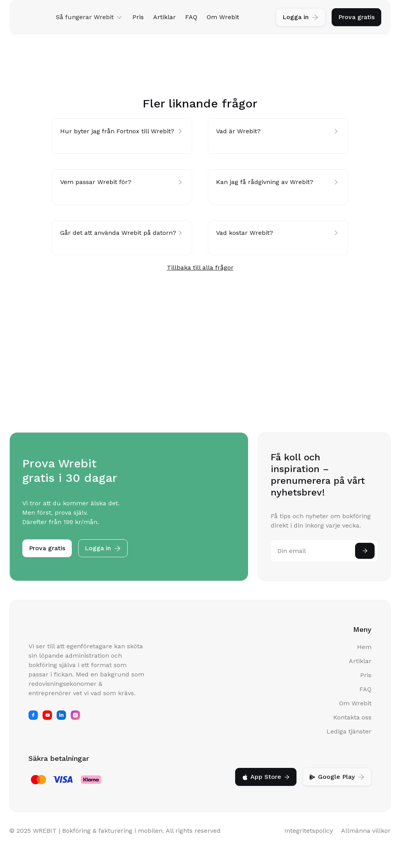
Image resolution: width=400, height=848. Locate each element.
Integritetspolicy (308, 830)
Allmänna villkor (366, 830)
